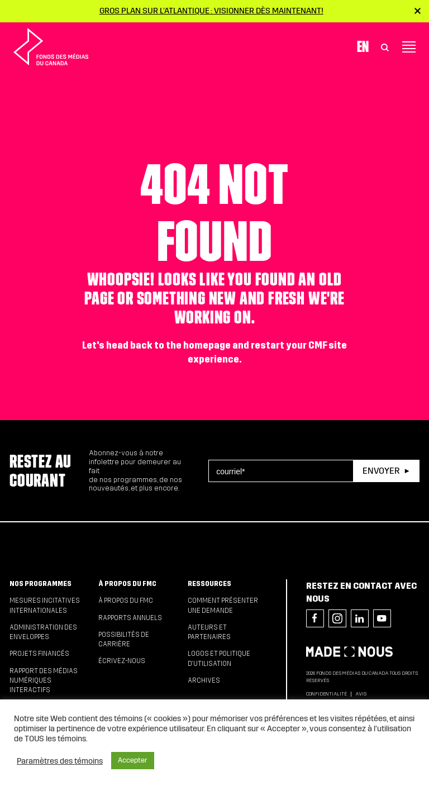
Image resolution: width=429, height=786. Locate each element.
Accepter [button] (132, 760)
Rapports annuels (130, 618)
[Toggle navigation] (409, 47)
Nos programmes (40, 584)
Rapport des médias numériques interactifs (43, 680)
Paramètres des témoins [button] (60, 761)
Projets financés (39, 654)
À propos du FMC (127, 584)
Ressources (209, 584)
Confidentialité (326, 694)
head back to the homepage (168, 345)
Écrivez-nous (121, 661)
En (363, 46)
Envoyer (381, 470)
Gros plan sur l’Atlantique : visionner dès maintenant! (211, 11)
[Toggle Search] (385, 47)
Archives (204, 680)
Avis (360, 694)
